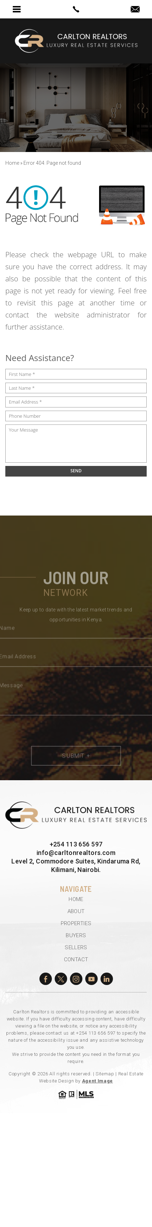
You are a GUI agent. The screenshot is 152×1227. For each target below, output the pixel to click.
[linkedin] (107, 979)
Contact (76, 959)
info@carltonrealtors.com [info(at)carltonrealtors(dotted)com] (76, 852)
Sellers (76, 947)
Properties (76, 923)
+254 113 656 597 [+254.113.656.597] (76, 844)
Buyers (76, 935)
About (76, 911)
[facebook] (45, 979)
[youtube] (91, 979)
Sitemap (105, 1073)
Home (76, 899)
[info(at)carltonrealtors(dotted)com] (135, 9)
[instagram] (76, 979)
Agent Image (97, 1081)
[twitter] (61, 979)
